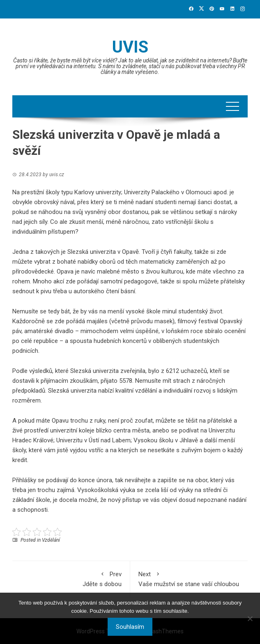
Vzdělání (51, 540)
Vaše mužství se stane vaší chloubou (189, 578)
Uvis (130, 47)
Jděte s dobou (71, 578)
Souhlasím (130, 626)
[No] (250, 618)
